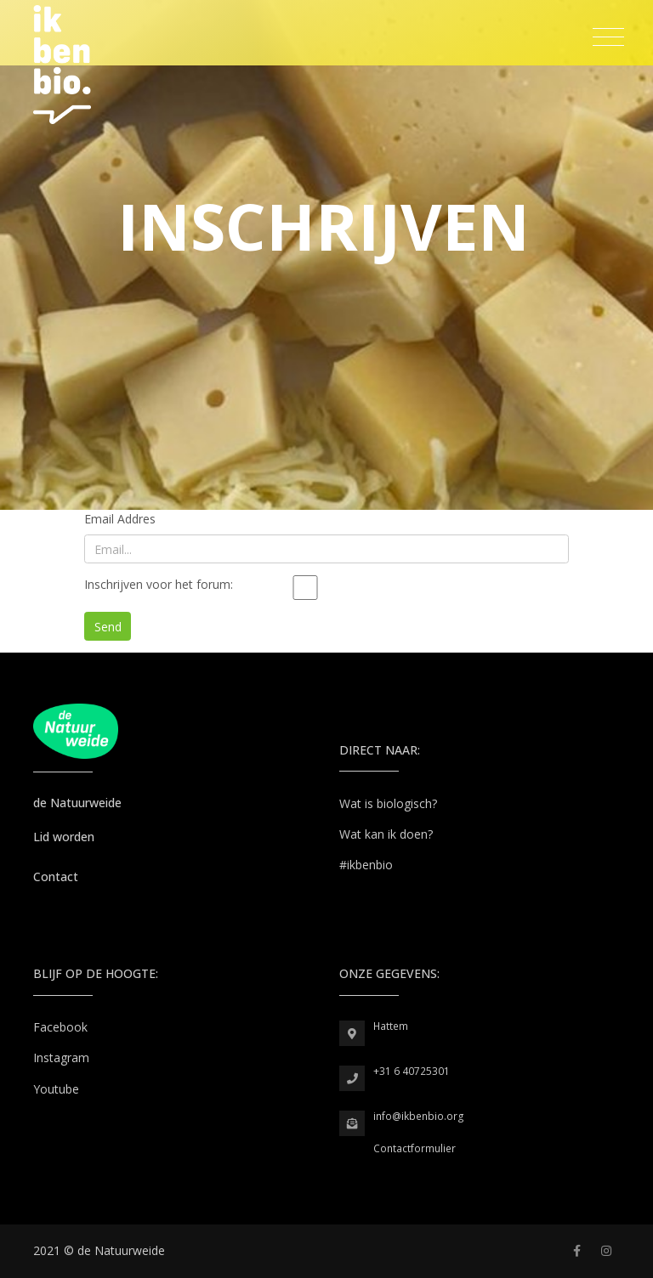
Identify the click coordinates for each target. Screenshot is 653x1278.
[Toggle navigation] (608, 37)
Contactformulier (414, 1148)
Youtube (56, 1089)
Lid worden (63, 836)
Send (108, 627)
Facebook (60, 1027)
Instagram (61, 1057)
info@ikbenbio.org (418, 1116)
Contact (55, 876)
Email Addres (120, 519)
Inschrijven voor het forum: (158, 584)
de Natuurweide (77, 803)
